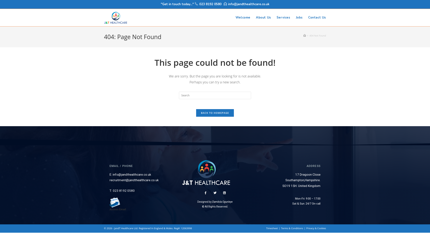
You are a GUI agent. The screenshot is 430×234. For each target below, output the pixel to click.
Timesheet (272, 229)
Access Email (118, 210)
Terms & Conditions (292, 229)
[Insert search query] (215, 95)
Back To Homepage (215, 114)
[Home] (304, 35)
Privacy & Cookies (316, 229)
